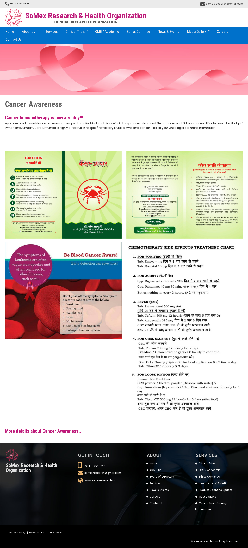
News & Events (168, 31)
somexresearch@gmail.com (224, 4)
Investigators (207, 497)
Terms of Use (36, 532)
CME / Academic (107, 31)
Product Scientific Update (215, 490)
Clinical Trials (75, 31)
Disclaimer (55, 532)
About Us (28, 31)
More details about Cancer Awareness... (44, 431)
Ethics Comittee (138, 31)
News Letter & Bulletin (213, 483)
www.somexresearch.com (101, 480)
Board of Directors (162, 476)
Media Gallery (197, 31)
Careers (222, 31)
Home (9, 31)
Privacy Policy (17, 532)
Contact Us (13, 39)
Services (51, 31)
